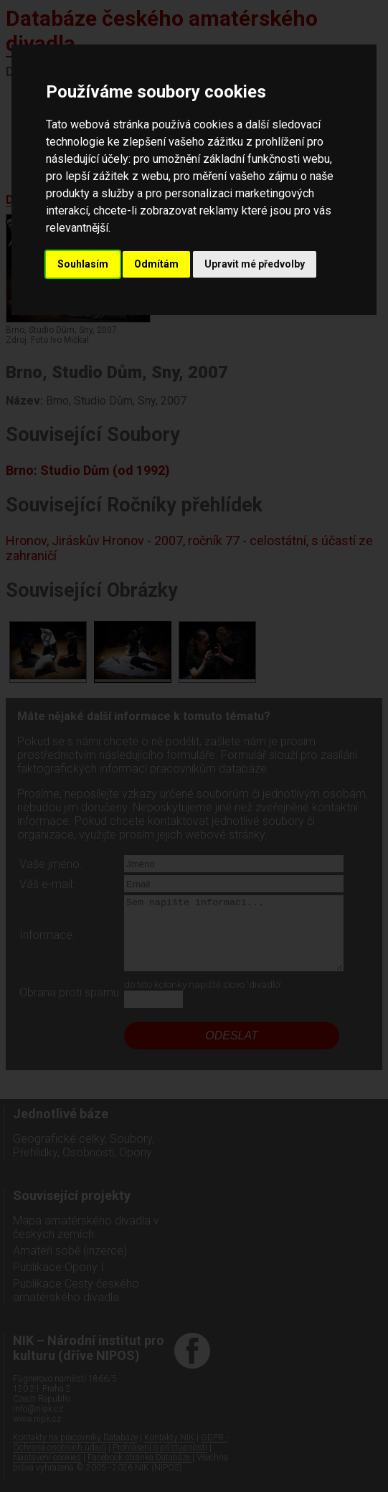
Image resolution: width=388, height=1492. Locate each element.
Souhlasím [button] (82, 264)
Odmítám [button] (156, 264)
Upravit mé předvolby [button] (254, 264)
